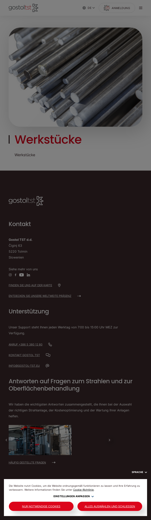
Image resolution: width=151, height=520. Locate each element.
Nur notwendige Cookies (41, 506)
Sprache (139, 472)
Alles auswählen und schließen (110, 506)
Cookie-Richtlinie (83, 489)
